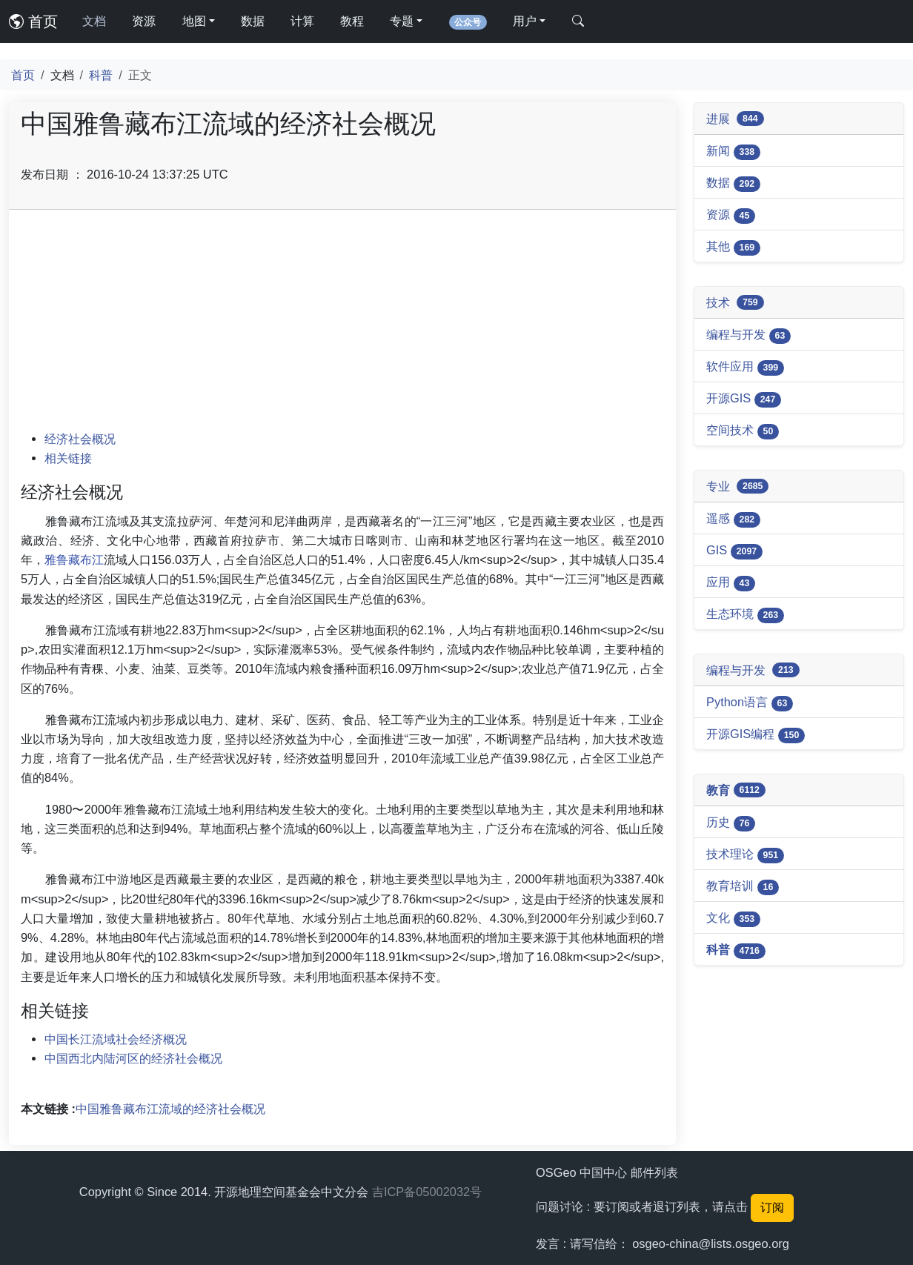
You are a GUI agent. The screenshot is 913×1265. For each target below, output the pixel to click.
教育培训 (742, 887)
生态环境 (745, 615)
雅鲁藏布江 (74, 559)
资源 (144, 21)
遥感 (733, 519)
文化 (733, 919)
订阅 (772, 1207)
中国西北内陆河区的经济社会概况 (133, 1058)
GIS (734, 551)
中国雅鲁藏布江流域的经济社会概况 (170, 1108)
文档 (94, 21)
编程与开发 (748, 336)
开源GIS (743, 399)
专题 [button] (402, 21)
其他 (733, 247)
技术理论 (745, 855)
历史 (730, 823)
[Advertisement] (342, 325)
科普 (101, 75)
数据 (253, 21)
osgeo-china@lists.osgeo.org (710, 1243)
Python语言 (749, 703)
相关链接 (68, 458)
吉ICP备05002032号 (427, 1191)
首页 (33, 21)
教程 (352, 21)
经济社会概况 (80, 438)
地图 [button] (194, 21)
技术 (735, 303)
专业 (737, 486)
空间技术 (742, 431)
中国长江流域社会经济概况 (115, 1039)
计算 (302, 21)
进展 (735, 119)
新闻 (733, 152)
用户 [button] (525, 21)
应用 (730, 583)
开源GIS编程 (755, 735)
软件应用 (745, 367)
